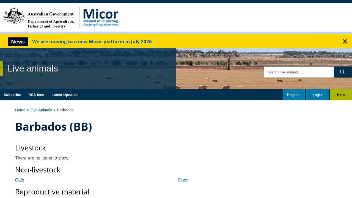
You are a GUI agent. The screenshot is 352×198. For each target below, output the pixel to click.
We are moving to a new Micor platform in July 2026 (92, 41)
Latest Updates (65, 95)
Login (317, 95)
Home (20, 110)
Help (341, 95)
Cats (19, 180)
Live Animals (41, 110)
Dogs (183, 180)
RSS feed (36, 95)
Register (294, 95)
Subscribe (12, 95)
